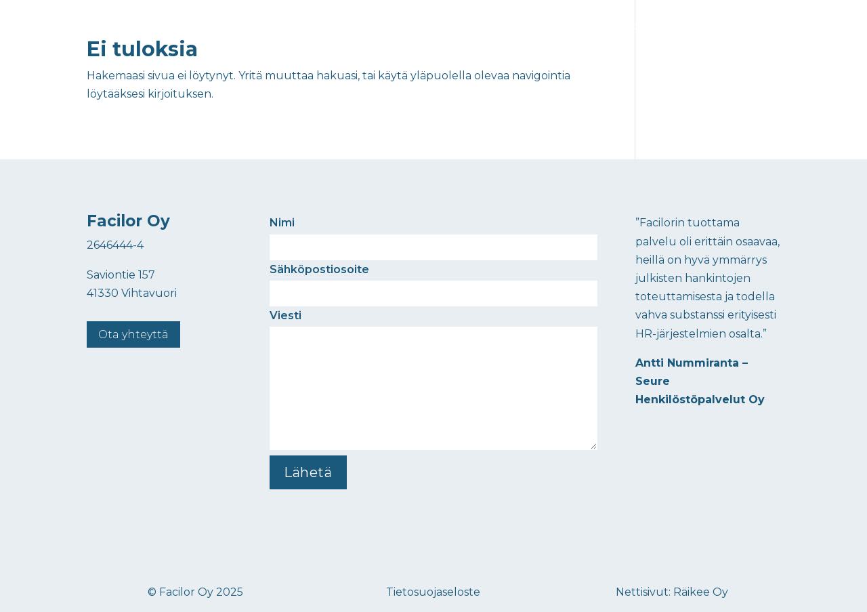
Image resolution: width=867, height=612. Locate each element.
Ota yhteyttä (133, 334)
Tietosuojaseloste (433, 592)
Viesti (433, 381)
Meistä (688, 26)
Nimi (433, 234)
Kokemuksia (550, 26)
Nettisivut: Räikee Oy (672, 592)
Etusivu (421, 26)
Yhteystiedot (749, 26)
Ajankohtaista (626, 26)
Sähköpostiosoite (433, 281)
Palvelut (473, 26)
